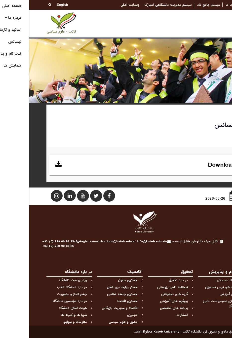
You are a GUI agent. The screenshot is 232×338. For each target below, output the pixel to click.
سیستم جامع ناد (179, 4)
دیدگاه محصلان (199, 280)
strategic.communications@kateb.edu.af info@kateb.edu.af (90, 241)
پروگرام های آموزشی (145, 301)
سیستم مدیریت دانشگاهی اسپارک (139, 4)
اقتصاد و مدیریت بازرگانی (91, 308)
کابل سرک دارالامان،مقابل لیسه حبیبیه (162, 241)
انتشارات (153, 315)
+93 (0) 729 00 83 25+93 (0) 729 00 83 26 (29, 243)
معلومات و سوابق (46, 322)
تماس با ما (204, 4)
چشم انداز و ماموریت (43, 294)
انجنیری (103, 315)
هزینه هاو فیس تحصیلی (193, 287)
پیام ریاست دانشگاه (44, 280)
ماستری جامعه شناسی (93, 294)
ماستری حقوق (99, 280)
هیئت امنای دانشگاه (44, 308)
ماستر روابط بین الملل (93, 287)
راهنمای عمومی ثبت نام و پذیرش (192, 303)
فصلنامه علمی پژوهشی (143, 287)
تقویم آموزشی (200, 294)
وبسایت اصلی (100, 4)
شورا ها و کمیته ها (45, 315)
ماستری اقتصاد (98, 301)
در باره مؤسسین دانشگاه (40, 301)
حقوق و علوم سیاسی (94, 322)
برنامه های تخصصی (145, 308)
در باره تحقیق (149, 280)
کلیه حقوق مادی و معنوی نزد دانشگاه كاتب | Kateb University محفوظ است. (160, 332)
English (33, 4)
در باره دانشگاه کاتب (43, 287)
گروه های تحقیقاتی (145, 294)
